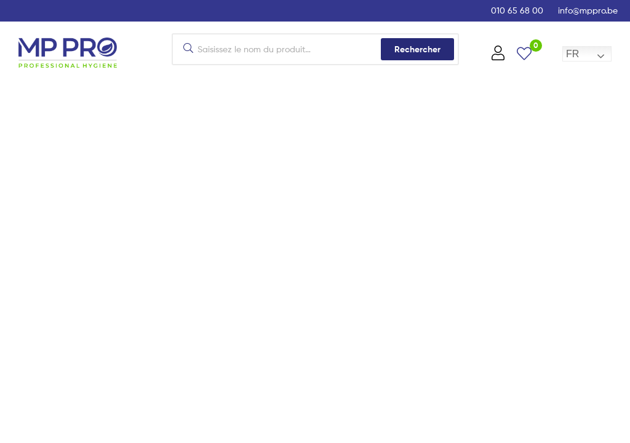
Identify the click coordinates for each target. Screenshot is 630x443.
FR (572, 54)
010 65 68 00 (517, 10)
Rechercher (417, 49)
